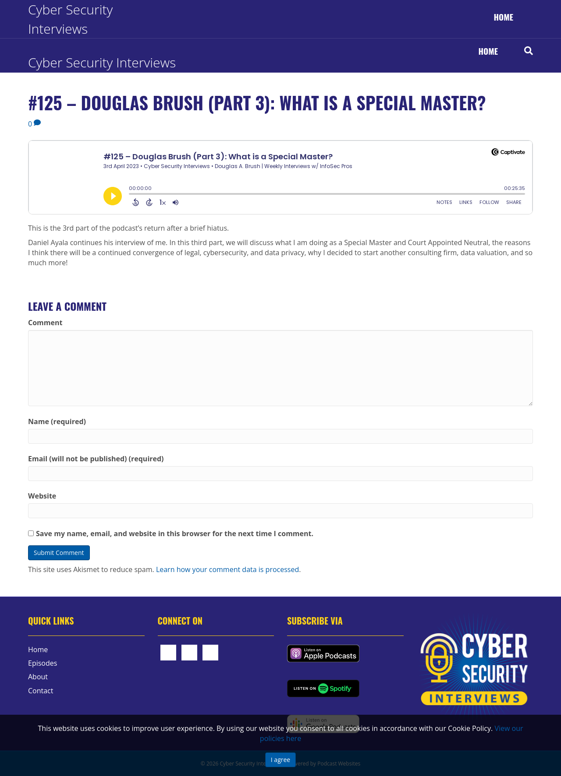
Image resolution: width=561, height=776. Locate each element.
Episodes (42, 663)
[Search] (522, 51)
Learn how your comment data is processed (227, 569)
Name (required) (57, 421)
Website (42, 496)
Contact (40, 690)
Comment (45, 322)
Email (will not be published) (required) (96, 458)
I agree (280, 759)
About (38, 676)
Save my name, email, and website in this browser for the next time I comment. (174, 533)
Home (503, 17)
